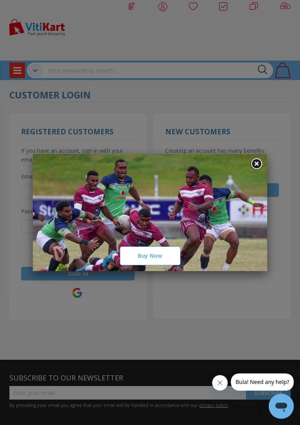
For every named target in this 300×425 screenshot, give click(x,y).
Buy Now (150, 255)
